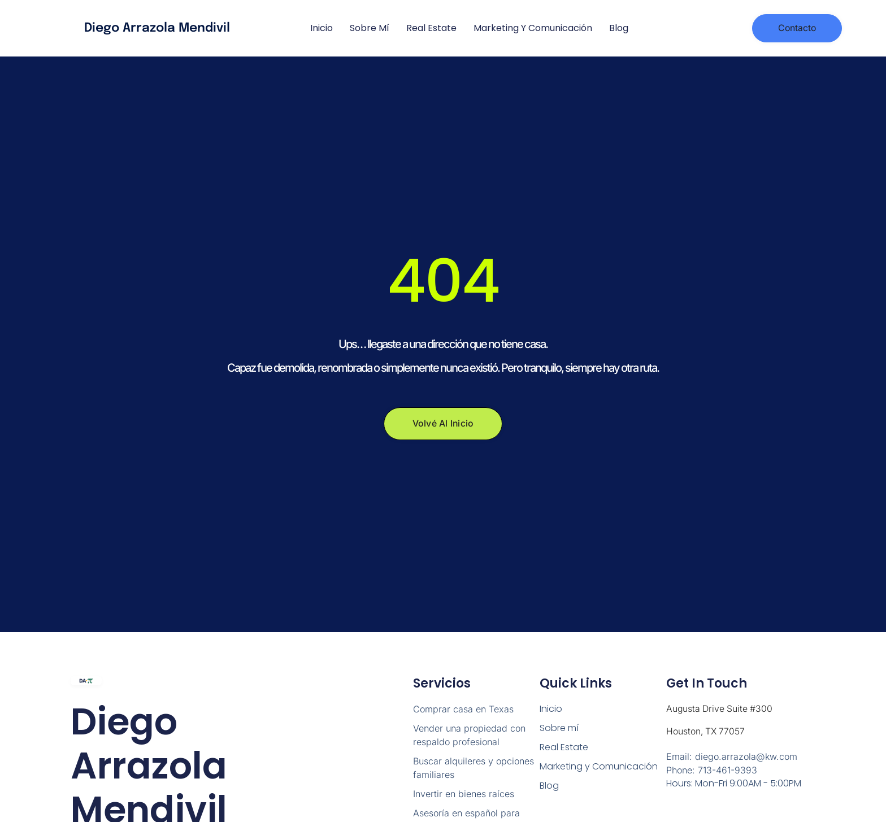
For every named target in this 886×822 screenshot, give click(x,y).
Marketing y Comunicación (533, 27)
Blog (618, 27)
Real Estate (431, 27)
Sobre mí (369, 27)
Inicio (321, 27)
